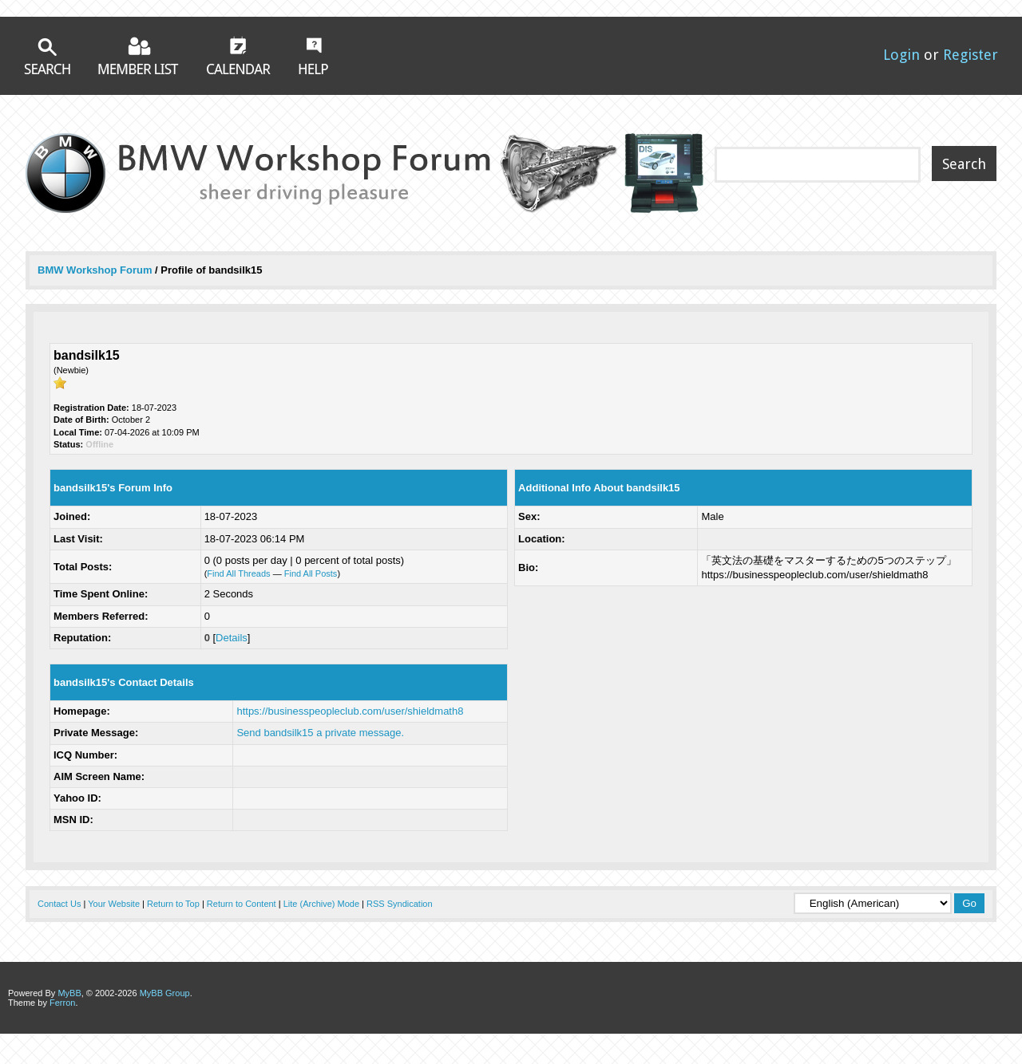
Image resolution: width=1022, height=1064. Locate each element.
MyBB (69, 993)
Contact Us (59, 903)
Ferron (62, 1002)
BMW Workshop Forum (96, 270)
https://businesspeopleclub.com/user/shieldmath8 (349, 711)
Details (232, 638)
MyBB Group (165, 993)
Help (313, 55)
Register (970, 54)
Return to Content (241, 903)
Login (901, 54)
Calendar (239, 55)
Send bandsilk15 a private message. (320, 733)
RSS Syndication (399, 903)
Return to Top (173, 903)
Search (47, 56)
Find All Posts (311, 573)
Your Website (114, 903)
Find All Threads (238, 573)
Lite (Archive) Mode (321, 903)
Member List (138, 55)
